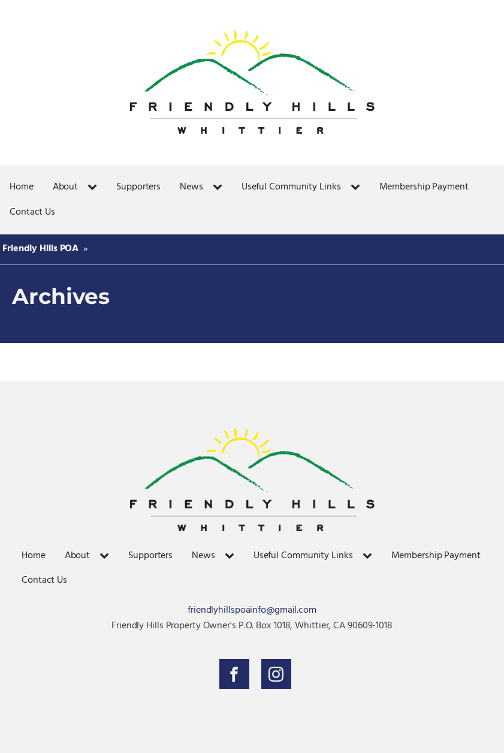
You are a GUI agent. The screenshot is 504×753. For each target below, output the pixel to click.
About (66, 187)
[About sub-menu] (94, 187)
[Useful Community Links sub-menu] (358, 187)
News (191, 187)
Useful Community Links (291, 187)
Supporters (138, 187)
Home (22, 187)
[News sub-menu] (220, 187)
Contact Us (32, 212)
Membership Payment (424, 187)
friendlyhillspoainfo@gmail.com (252, 610)
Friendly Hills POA (40, 249)
